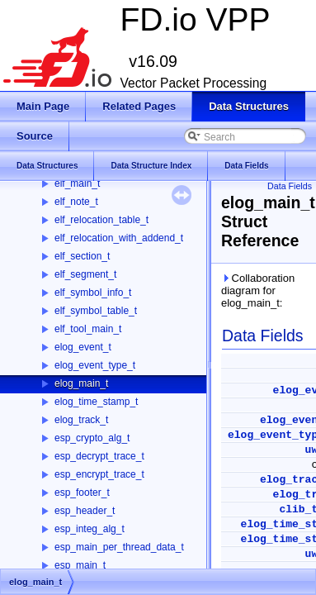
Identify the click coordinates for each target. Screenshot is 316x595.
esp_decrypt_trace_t (99, 456)
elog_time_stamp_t (96, 401)
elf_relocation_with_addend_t (118, 238)
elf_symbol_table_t (95, 311)
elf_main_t (77, 183)
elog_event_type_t (94, 365)
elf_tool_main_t (87, 329)
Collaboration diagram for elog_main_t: (258, 290)
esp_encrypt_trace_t (99, 474)
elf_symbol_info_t (92, 292)
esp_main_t (80, 565)
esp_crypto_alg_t (92, 438)
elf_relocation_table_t (101, 220)
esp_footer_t (82, 492)
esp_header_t (84, 510)
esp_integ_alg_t (89, 529)
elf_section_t (82, 256)
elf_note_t (76, 201)
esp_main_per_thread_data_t (119, 547)
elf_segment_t (85, 274)
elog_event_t (82, 347)
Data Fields (289, 186)
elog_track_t (81, 420)
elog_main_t (81, 383)
